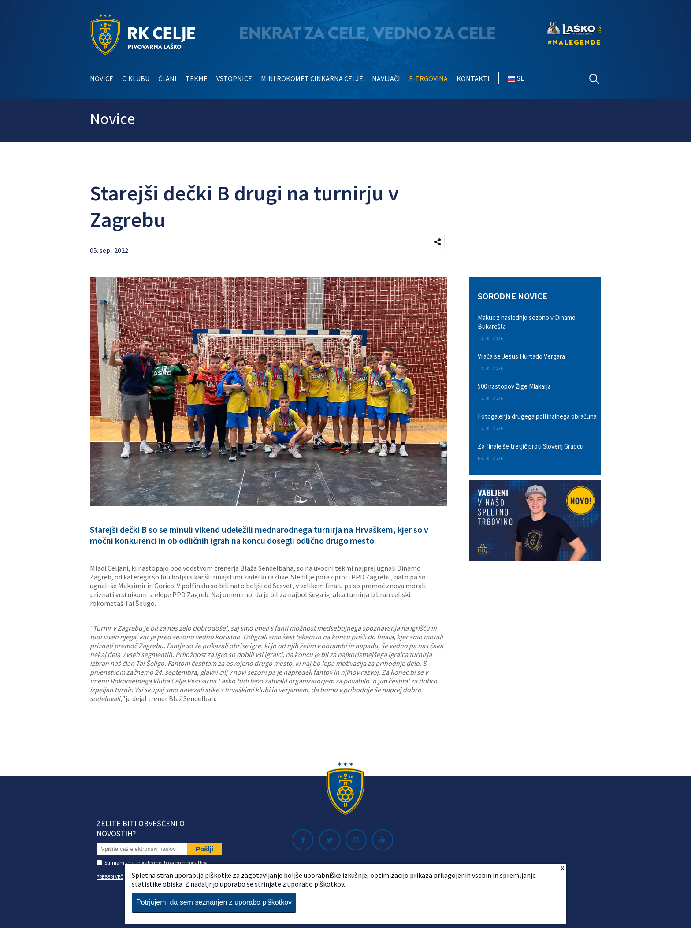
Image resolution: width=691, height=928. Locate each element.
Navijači (386, 78)
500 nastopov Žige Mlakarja (514, 386)
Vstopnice (234, 78)
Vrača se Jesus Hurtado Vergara (521, 356)
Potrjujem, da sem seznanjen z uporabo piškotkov (214, 902)
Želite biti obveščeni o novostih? (141, 828)
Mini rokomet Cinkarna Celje (312, 78)
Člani (167, 78)
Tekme (197, 78)
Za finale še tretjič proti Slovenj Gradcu (530, 446)
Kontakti (473, 78)
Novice (101, 78)
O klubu (135, 78)
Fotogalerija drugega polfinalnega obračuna (537, 416)
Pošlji (204, 849)
